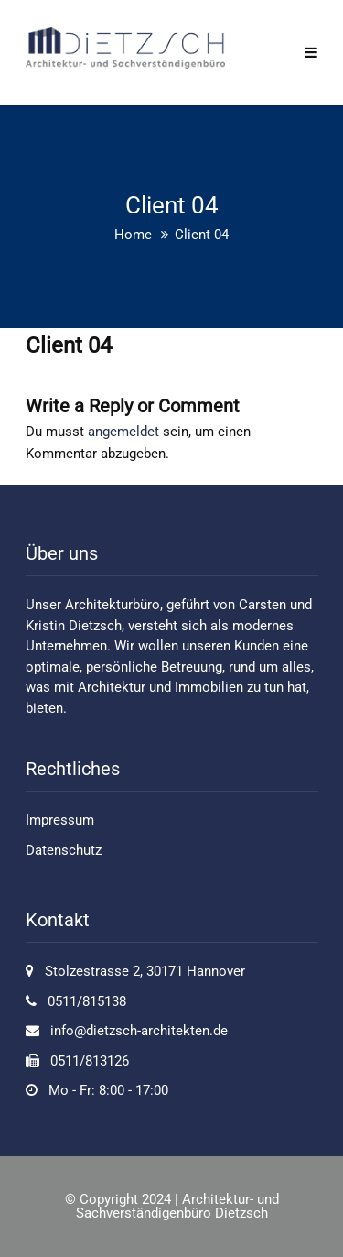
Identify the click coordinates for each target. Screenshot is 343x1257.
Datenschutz (64, 850)
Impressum (60, 820)
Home (133, 234)
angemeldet (123, 431)
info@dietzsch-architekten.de (139, 1030)
